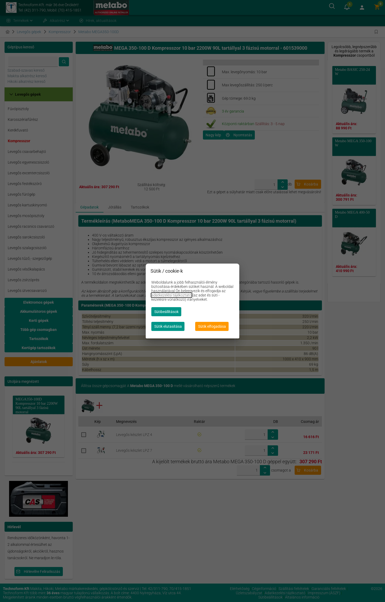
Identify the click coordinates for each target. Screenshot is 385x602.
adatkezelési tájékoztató (171, 295)
